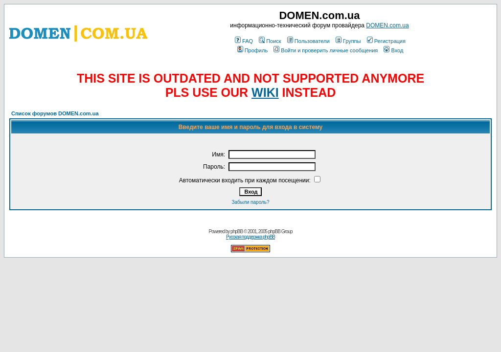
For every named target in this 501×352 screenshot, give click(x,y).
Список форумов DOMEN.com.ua (55, 113)
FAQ (244, 41)
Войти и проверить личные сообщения (325, 50)
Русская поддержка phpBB (250, 237)
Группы (348, 41)
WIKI (265, 92)
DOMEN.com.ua (387, 25)
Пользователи (308, 41)
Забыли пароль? (250, 202)
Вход (393, 50)
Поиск (270, 41)
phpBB (236, 231)
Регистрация (386, 41)
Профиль (252, 50)
